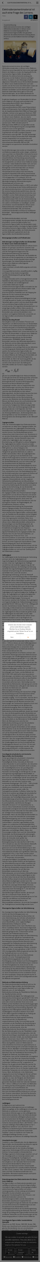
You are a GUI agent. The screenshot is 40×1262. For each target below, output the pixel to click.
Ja (28, 637)
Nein (11, 637)
